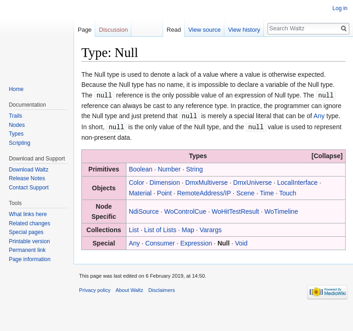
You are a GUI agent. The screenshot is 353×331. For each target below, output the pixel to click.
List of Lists (160, 228)
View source (204, 29)
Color (136, 181)
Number (169, 167)
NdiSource (144, 210)
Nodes (17, 125)
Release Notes (27, 178)
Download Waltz (28, 169)
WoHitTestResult (235, 210)
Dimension (164, 181)
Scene (245, 191)
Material (140, 191)
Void (241, 241)
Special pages (26, 232)
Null (223, 241)
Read (174, 29)
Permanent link (27, 250)
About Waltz (129, 288)
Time (267, 191)
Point (164, 191)
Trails (15, 116)
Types (16, 134)
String (194, 167)
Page (84, 29)
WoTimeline (281, 210)
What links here (28, 214)
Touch (287, 191)
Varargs (210, 228)
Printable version (29, 241)
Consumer (160, 241)
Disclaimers (161, 288)
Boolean (140, 167)
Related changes (29, 223)
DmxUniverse (252, 181)
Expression (196, 241)
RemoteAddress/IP (204, 191)
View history (244, 29)
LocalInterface (297, 181)
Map (188, 228)
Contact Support (29, 187)
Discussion (113, 29)
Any (319, 115)
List (134, 228)
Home (16, 89)
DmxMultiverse (206, 181)
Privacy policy (94, 288)
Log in (339, 8)
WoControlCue (185, 210)
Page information (30, 259)
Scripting (19, 143)
